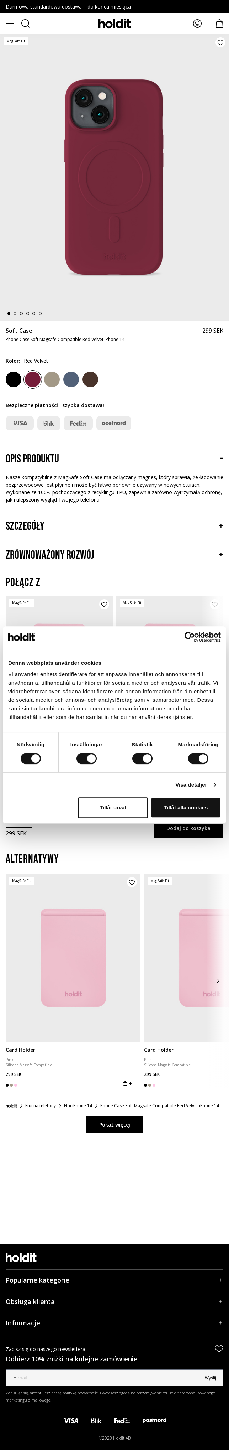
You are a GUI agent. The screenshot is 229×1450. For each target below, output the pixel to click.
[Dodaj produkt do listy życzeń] (220, 42)
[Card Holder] (73, 958)
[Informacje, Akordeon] (114, 1323)
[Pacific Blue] (71, 379)
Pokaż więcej (114, 1124)
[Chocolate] (90, 379)
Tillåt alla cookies (186, 807)
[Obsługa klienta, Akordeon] (114, 1301)
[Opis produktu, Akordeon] (114, 459)
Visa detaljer (191, 785)
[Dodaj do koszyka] (127, 1083)
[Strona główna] (11, 1106)
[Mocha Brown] (52, 379)
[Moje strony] (197, 23)
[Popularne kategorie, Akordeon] (114, 1280)
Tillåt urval (113, 807)
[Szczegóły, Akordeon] (114, 526)
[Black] (13, 379)
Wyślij (210, 1378)
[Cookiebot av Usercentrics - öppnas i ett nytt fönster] (190, 637)
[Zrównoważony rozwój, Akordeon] (114, 555)
